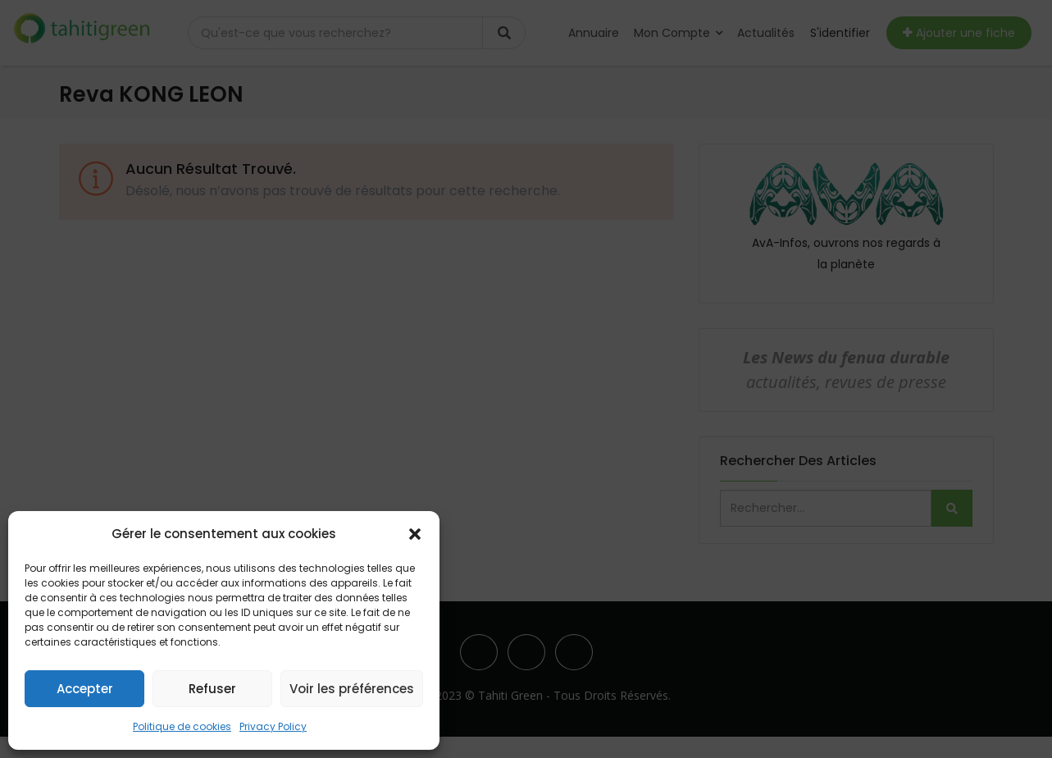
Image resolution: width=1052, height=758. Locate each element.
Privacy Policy (273, 726)
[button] (415, 534)
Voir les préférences (351, 688)
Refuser (212, 688)
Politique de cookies (182, 726)
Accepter (85, 688)
